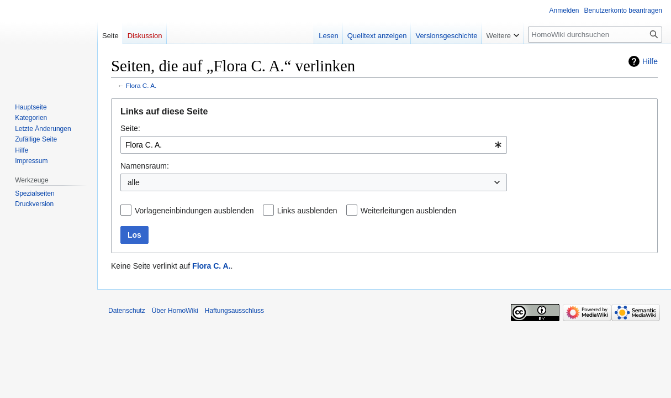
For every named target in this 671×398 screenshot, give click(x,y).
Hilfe (650, 61)
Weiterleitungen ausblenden (408, 210)
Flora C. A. (141, 85)
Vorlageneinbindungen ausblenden (194, 210)
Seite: (130, 128)
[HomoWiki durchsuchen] (595, 35)
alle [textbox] (134, 182)
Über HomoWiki (175, 311)
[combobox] (313, 145)
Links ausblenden (307, 210)
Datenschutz (126, 311)
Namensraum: (144, 165)
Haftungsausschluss (234, 311)
